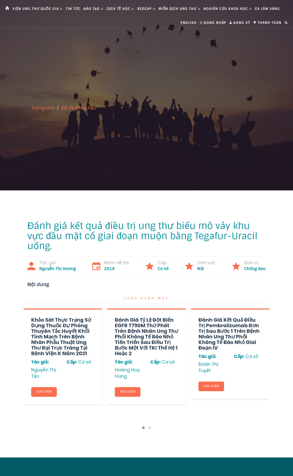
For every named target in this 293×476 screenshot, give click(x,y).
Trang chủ (42, 108)
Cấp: (72, 362)
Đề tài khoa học (79, 108)
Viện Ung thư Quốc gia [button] (37, 9)
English (189, 23)
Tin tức (73, 9)
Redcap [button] (146, 9)
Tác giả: (40, 362)
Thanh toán (267, 23)
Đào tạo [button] (94, 9)
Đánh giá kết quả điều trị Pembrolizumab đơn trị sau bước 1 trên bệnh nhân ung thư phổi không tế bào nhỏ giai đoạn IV (229, 333)
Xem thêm (44, 392)
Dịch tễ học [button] (120, 9)
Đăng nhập (213, 23)
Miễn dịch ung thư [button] (179, 9)
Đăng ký (239, 23)
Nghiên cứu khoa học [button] (228, 9)
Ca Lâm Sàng (267, 9)
